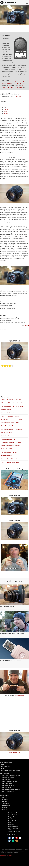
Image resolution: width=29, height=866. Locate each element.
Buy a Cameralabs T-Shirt (14, 828)
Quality (5, 111)
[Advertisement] (12, 383)
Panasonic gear (5, 805)
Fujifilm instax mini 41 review (9, 452)
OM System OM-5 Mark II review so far (12, 429)
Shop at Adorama (13, 826)
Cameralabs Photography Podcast (10, 770)
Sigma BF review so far (7, 455)
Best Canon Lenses (6, 783)
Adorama (12, 83)
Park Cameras (21, 83)
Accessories (4, 809)
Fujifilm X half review (7, 435)
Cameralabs (8, 2)
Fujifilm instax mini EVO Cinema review (12, 406)
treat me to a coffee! (16, 87)
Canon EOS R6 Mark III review (9, 412)
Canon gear (4, 797)
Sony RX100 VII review (7, 606)
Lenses (3, 768)
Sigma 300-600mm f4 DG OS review (11, 442)
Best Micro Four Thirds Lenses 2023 (11, 789)
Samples (6, 113)
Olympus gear (5, 803)
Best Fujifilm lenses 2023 (8, 785)
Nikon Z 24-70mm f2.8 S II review (10, 416)
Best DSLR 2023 (5, 779)
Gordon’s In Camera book (13, 821)
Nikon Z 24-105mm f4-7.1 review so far (12, 403)
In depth (6, 109)
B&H (8, 83)
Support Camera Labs (14, 817)
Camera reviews (5, 766)
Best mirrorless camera (7, 777)
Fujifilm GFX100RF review (8, 449)
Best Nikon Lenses (6, 787)
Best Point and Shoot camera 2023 (10, 775)
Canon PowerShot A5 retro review (10, 426)
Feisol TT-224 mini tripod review (10, 462)
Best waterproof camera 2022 (9, 781)
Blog (2, 764)
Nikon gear (4, 801)
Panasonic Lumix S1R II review (9, 459)
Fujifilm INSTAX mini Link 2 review (10, 661)
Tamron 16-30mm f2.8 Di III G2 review (11, 419)
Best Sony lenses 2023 (7, 791)
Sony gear (4, 807)
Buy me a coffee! (19, 695)
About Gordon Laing (13, 815)
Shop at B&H (11, 824)
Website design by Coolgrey (6, 855)
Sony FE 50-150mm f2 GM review (10, 445)
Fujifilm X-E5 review (6, 432)
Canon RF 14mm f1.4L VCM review (11, 399)
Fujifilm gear (4, 799)
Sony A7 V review (6, 409)
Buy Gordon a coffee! (14, 819)
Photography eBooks (14, 831)
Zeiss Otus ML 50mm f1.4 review (10, 422)
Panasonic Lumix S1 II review (9, 439)
